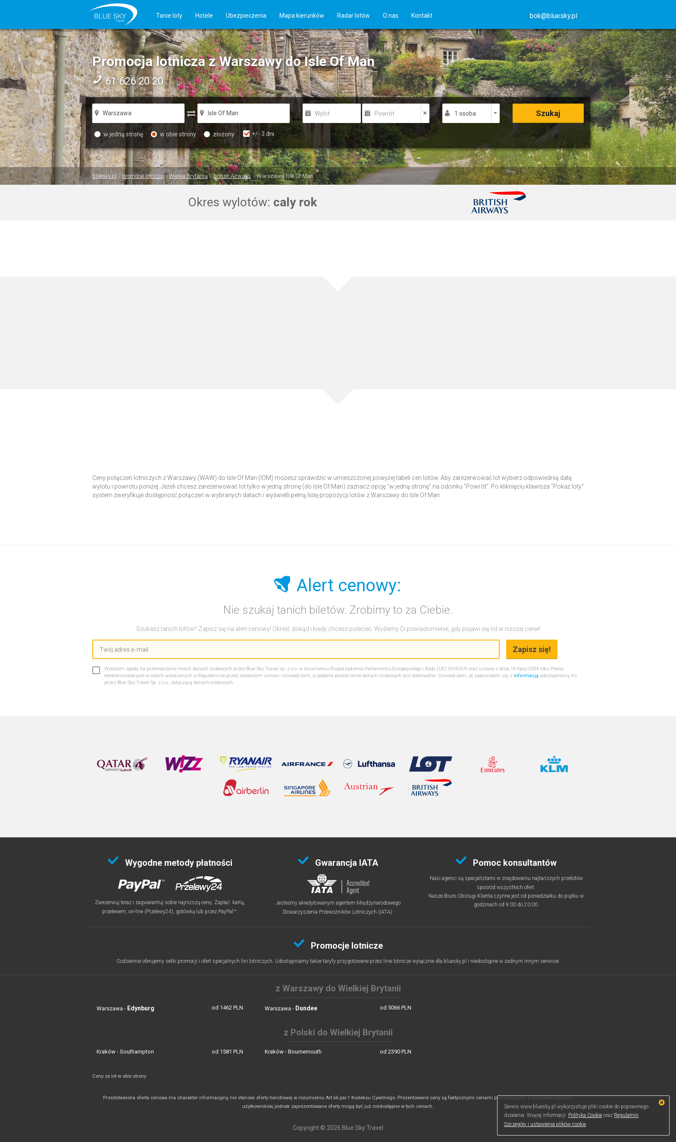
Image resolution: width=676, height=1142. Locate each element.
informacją (525, 675)
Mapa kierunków (301, 15)
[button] (553, 16)
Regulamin (626, 1115)
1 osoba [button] (465, 113)
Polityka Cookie (585, 1115)
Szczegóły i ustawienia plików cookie (545, 1124)
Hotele (204, 15)
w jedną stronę (118, 134)
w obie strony (173, 134)
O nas (390, 15)
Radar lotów (353, 15)
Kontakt (421, 15)
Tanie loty (169, 15)
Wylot (322, 113)
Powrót (384, 113)
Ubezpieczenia (246, 15)
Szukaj (548, 113)
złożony (219, 134)
